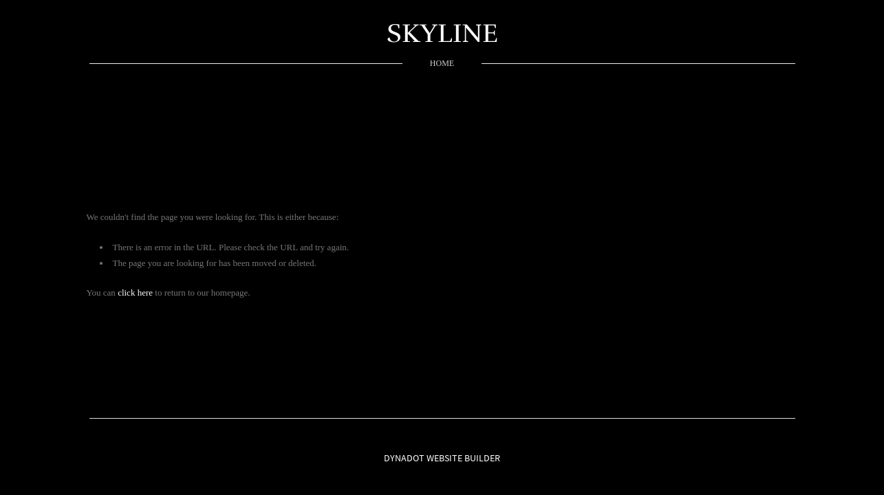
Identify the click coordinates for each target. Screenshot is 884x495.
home (442, 63)
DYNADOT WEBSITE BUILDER (442, 458)
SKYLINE (442, 33)
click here (135, 292)
